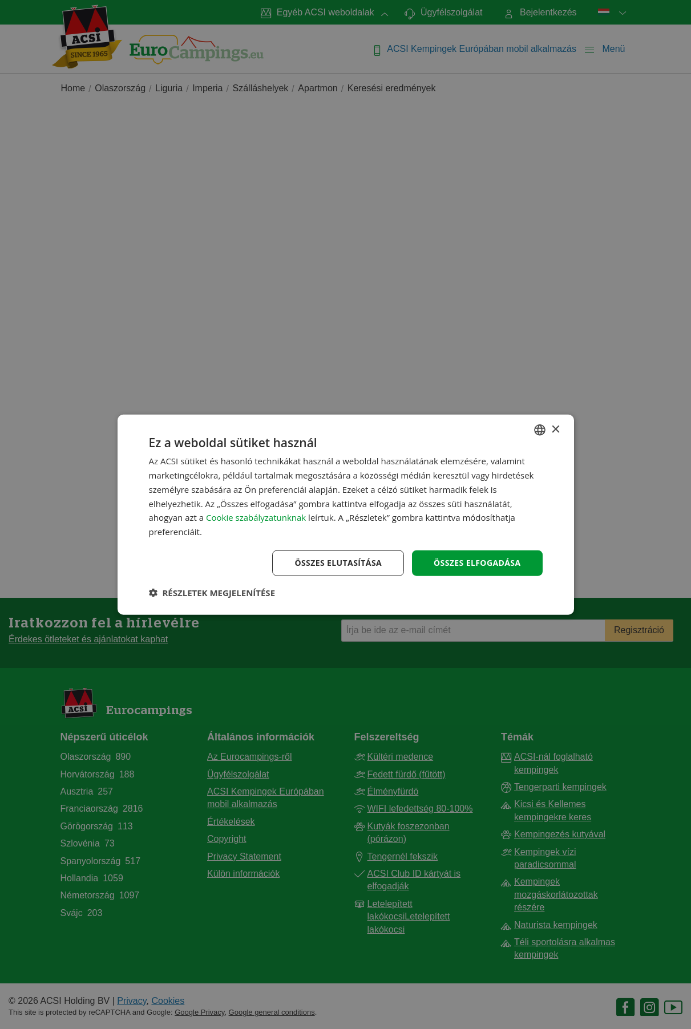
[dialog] (346, 515)
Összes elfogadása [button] (477, 562)
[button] (212, 592)
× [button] (555, 429)
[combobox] (539, 430)
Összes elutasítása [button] (338, 562)
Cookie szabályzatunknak (256, 517)
